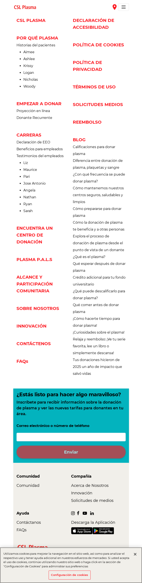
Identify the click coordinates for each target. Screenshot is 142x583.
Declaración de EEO (33, 142)
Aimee (28, 52)
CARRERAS (28, 135)
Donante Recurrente (34, 118)
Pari (26, 177)
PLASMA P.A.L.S (34, 259)
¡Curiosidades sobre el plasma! (98, 332)
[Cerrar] (135, 554)
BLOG (79, 139)
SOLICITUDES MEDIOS (98, 104)
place (114, 7)
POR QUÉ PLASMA (37, 38)
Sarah (28, 211)
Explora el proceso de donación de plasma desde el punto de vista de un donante (98, 243)
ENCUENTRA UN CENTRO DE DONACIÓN (34, 235)
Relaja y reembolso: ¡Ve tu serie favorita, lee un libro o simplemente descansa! (99, 346)
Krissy (28, 66)
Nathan (29, 197)
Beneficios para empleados (39, 149)
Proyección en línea (33, 111)
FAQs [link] (21, 530)
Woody (29, 86)
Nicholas (30, 79)
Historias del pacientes (35, 45)
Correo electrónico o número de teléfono (52, 426)
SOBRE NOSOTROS (37, 308)
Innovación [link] (81, 493)
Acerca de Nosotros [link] (90, 485)
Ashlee (29, 59)
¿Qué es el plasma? (89, 257)
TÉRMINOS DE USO (94, 87)
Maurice (30, 170)
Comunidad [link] (27, 485)
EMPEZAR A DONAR (38, 103)
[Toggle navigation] (123, 7)
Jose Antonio (34, 183)
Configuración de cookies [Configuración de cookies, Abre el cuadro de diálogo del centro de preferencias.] (69, 575)
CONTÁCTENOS (33, 343)
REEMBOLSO (87, 122)
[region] (71, 565)
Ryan (27, 204)
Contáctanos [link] (28, 522)
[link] (26, 7)
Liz (25, 163)
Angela (29, 190)
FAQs (22, 361)
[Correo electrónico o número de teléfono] (71, 437)
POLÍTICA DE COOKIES (98, 44)
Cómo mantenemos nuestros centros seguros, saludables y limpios (98, 195)
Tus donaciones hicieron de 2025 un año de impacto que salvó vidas (97, 367)
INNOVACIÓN (31, 326)
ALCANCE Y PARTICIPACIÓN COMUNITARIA (34, 284)
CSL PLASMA (30, 20)
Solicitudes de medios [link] (92, 500)
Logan (28, 73)
